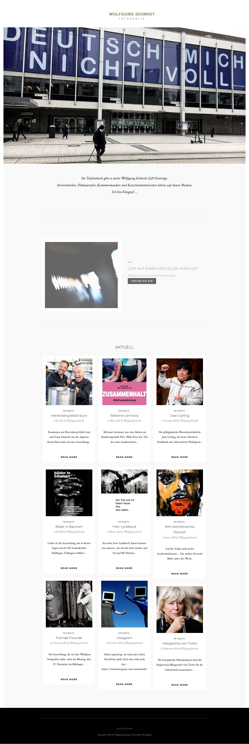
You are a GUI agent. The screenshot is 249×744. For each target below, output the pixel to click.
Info (190, 14)
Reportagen (69, 14)
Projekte (68, 411)
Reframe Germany (124, 416)
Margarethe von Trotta (180, 644)
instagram (124, 638)
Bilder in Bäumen (69, 527)
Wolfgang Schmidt (75, 421)
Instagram (124, 729)
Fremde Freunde (69, 638)
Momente (92, 14)
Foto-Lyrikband (124, 527)
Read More (69, 457)
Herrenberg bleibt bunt (69, 416)
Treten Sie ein (142, 282)
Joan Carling (179, 416)
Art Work (172, 14)
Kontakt (206, 14)
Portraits (46, 14)
